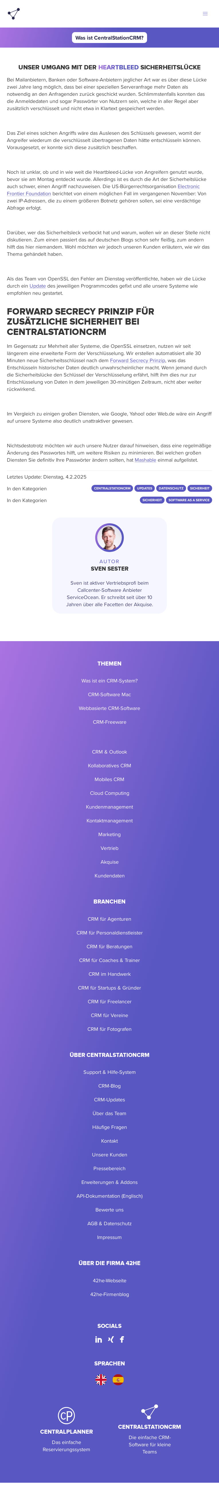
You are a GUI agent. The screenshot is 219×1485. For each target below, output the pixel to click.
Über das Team (109, 1113)
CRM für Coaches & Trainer (109, 960)
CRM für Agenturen (109, 918)
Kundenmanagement (109, 806)
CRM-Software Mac (109, 694)
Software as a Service (189, 500)
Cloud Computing (109, 793)
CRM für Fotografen (109, 1029)
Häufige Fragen (109, 1127)
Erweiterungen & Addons (109, 1182)
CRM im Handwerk (110, 973)
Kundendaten (110, 875)
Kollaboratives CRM (109, 765)
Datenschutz (118, 1223)
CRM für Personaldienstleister (110, 932)
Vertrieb (109, 848)
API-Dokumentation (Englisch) (109, 1195)
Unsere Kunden (109, 1154)
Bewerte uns (109, 1209)
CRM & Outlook (109, 751)
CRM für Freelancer (110, 1001)
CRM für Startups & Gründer (109, 987)
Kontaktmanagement (110, 820)
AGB (92, 1223)
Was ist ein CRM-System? (109, 680)
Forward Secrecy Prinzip (137, 360)
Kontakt (109, 1140)
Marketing (109, 834)
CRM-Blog (109, 1085)
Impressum (109, 1237)
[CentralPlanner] (66, 1429)
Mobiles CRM (109, 779)
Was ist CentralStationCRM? (109, 38)
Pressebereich (109, 1168)
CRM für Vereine (109, 1015)
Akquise (110, 861)
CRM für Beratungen (109, 946)
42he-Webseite (109, 1280)
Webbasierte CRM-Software (109, 708)
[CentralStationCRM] (149, 1429)
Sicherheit (152, 500)
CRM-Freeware (109, 721)
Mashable (145, 459)
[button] (205, 14)
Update (38, 285)
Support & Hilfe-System (109, 1072)
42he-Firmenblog (109, 1294)
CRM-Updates (109, 1099)
